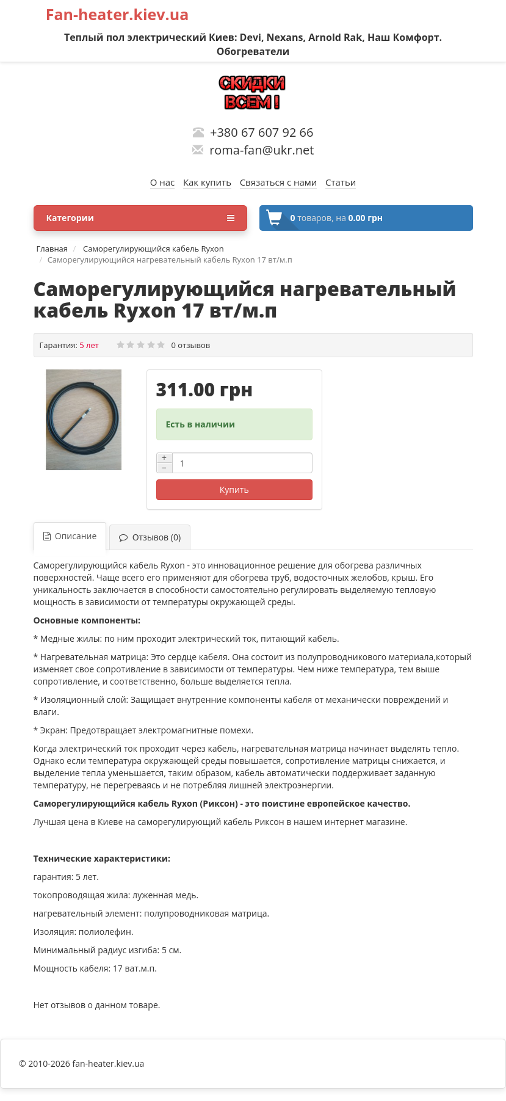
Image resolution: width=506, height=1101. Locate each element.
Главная (52, 248)
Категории (140, 218)
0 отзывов (191, 345)
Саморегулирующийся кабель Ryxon (152, 248)
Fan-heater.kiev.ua (117, 14)
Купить (234, 489)
